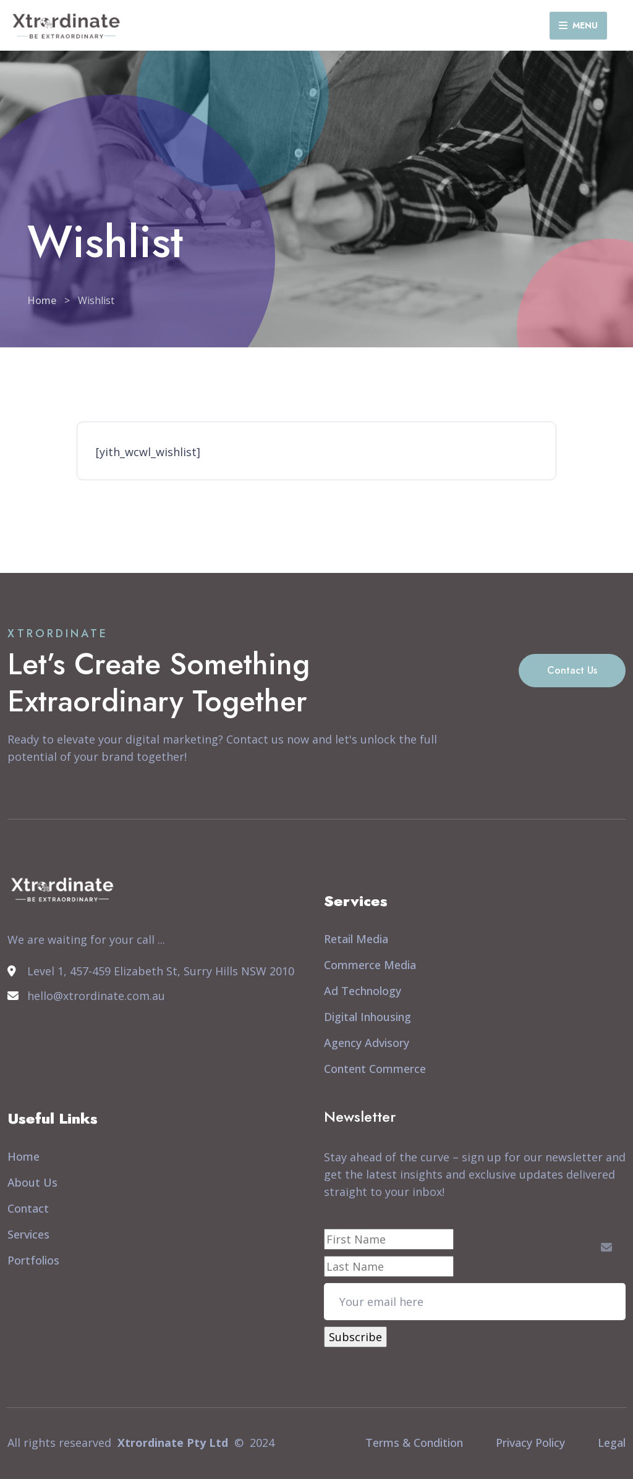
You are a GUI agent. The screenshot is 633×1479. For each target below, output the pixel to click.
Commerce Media (370, 964)
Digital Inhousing (367, 1016)
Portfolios (33, 1260)
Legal (612, 1442)
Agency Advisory (366, 1042)
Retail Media (356, 938)
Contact (28, 1208)
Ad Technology (362, 990)
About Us (32, 1182)
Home (41, 300)
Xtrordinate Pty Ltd (172, 1442)
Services (28, 1234)
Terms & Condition (414, 1442)
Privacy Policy (530, 1442)
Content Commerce (375, 1068)
